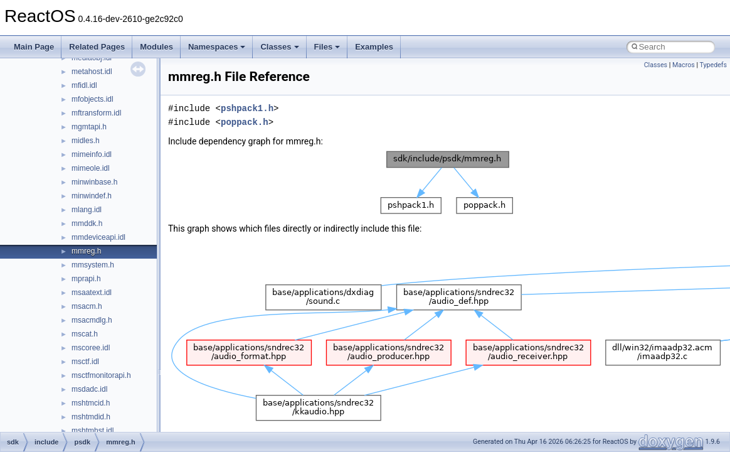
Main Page (34, 46)
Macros (683, 65)
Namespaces (217, 46)
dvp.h (80, 221)
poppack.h (244, 122)
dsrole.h (84, 179)
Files (327, 46)
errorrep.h (88, 331)
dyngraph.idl (91, 262)
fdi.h (78, 414)
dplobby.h (87, 110)
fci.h (78, 400)
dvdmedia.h (90, 207)
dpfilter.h (85, 82)
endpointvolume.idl (102, 317)
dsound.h (86, 165)
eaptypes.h (89, 276)
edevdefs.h (89, 290)
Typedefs (713, 65)
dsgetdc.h (87, 152)
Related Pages (97, 46)
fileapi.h (84, 428)
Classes (279, 46)
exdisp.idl (87, 373)
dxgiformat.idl (93, 248)
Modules (156, 46)
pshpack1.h (247, 108)
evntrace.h (89, 359)
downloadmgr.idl (98, 69)
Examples (374, 46)
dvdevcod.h (90, 193)
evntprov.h (88, 345)
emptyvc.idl (90, 303)
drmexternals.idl (98, 138)
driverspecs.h (93, 124)
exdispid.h (88, 386)
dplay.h (83, 96)
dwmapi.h (87, 234)
